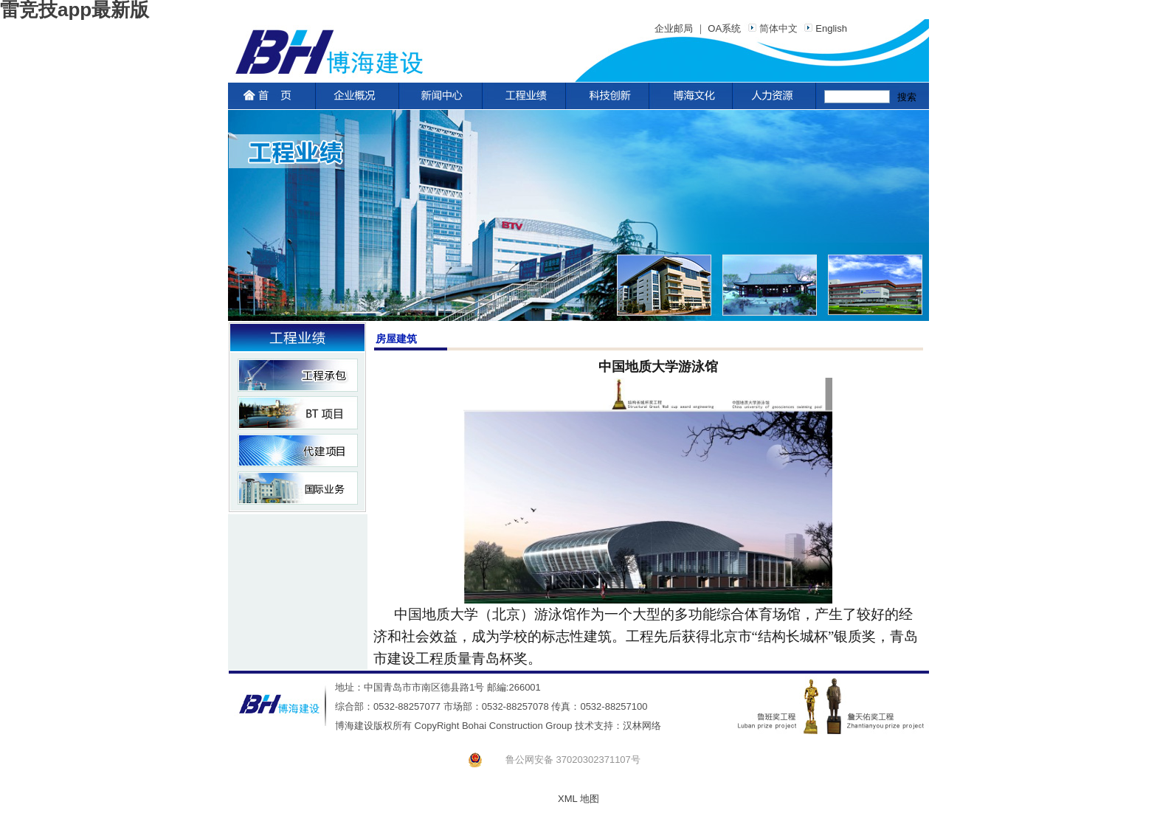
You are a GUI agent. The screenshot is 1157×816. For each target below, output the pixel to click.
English (823, 28)
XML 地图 (578, 798)
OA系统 (724, 28)
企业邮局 (674, 28)
